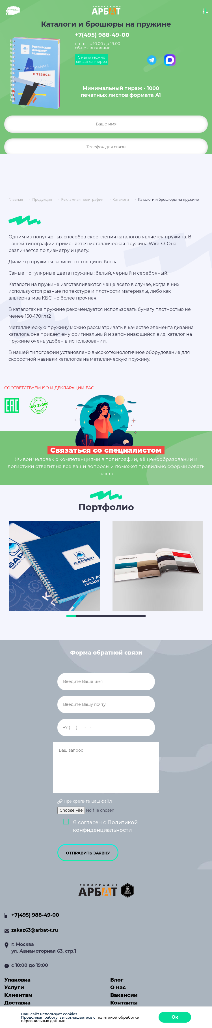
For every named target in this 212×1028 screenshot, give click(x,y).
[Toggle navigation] (13, 12)
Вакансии (124, 995)
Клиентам (18, 995)
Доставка (17, 1003)
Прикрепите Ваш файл (84, 801)
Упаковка (17, 980)
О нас (118, 987)
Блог (117, 980)
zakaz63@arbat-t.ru (34, 930)
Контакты (124, 1003)
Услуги (14, 987)
